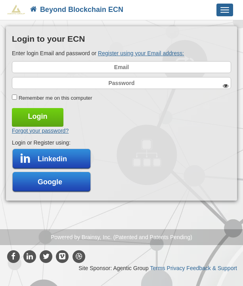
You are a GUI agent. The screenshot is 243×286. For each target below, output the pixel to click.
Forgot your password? (40, 131)
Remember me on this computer (55, 98)
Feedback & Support (211, 268)
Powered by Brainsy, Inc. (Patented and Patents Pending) (121, 237)
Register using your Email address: (141, 53)
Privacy (176, 268)
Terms (157, 268)
